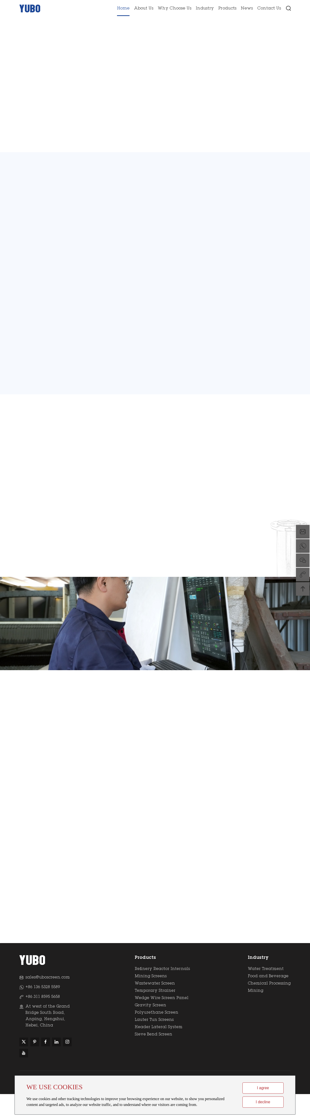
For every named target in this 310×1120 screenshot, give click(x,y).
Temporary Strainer (155, 1016)
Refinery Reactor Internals (162, 994)
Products (227, 8)
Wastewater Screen (155, 1008)
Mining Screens (151, 1001)
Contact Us (269, 8)
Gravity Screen (150, 1030)
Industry (205, 8)
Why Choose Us (174, 8)
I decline (263, 1102)
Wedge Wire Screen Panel (161, 1023)
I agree (263, 1088)
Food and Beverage (268, 1001)
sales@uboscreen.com (47, 1003)
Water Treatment (266, 994)
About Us (143, 8)
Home (123, 8)
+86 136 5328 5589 (42, 1013)
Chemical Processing (269, 1008)
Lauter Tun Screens (154, 1045)
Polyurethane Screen (156, 1038)
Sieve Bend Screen (153, 1059)
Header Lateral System (158, 1052)
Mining (255, 1016)
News (247, 8)
